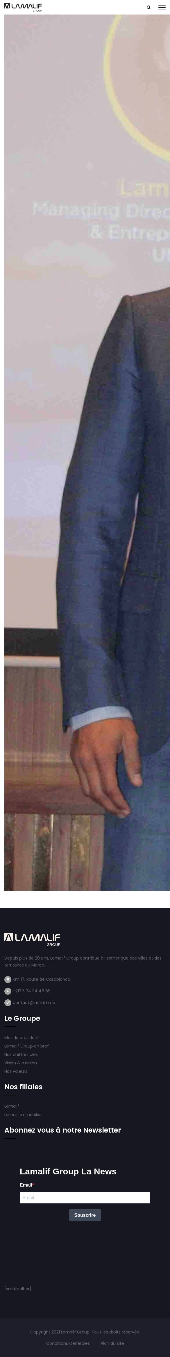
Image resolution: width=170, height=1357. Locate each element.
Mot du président (21, 1038)
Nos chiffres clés (21, 1054)
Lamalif (11, 1106)
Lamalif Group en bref (26, 1046)
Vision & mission (21, 1063)
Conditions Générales (68, 1343)
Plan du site (112, 1343)
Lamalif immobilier (23, 1114)
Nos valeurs (16, 1071)
